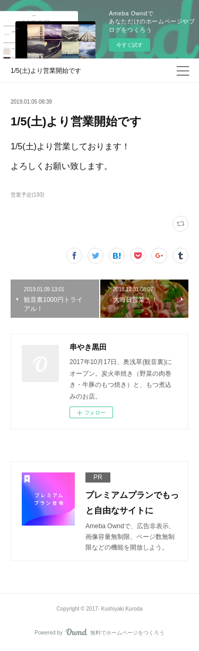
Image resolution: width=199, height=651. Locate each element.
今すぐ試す (129, 45)
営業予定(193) (27, 195)
